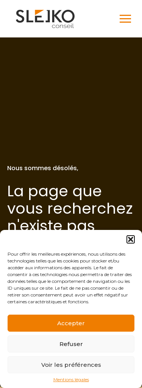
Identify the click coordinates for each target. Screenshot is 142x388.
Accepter (71, 323)
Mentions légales (71, 379)
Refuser (71, 344)
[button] (130, 239)
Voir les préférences (71, 364)
